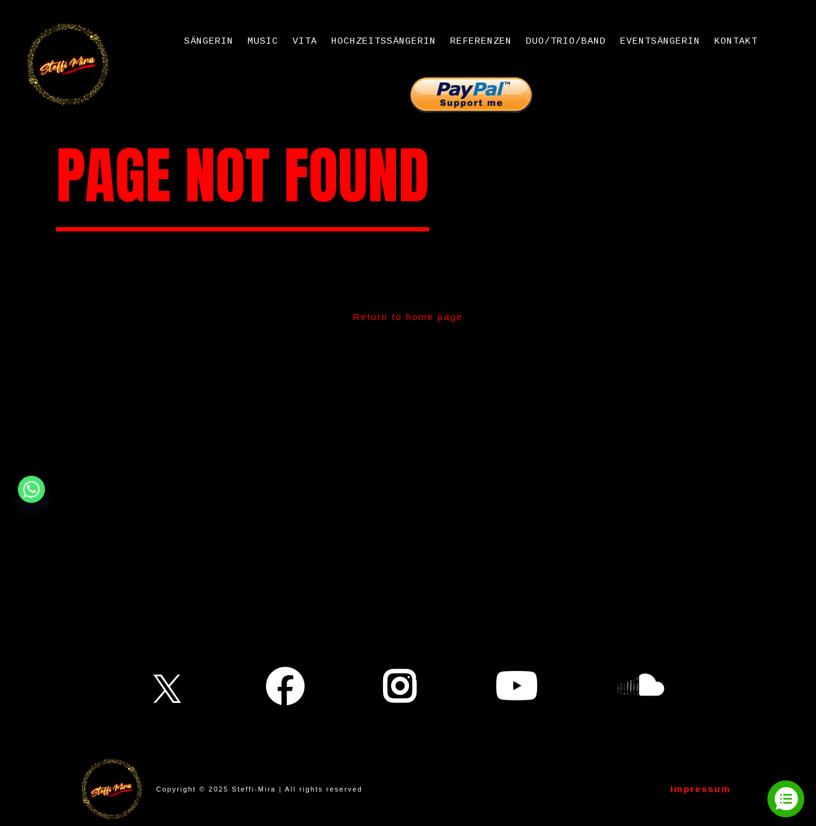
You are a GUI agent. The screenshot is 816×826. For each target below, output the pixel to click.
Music (263, 41)
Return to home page (408, 316)
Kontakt (735, 41)
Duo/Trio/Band (566, 41)
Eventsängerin (660, 41)
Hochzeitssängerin (383, 41)
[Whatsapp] (31, 489)
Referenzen (481, 41)
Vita (305, 41)
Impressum (700, 789)
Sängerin (208, 41)
